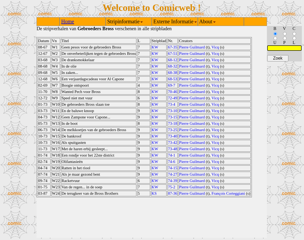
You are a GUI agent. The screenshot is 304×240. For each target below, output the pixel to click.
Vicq (215, 47)
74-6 (171, 161)
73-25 (172, 130)
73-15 (172, 117)
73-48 (172, 149)
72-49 (172, 98)
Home (67, 21)
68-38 (172, 72)
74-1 (171, 155)
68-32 (172, 66)
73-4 (171, 104)
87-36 (172, 193)
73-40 (172, 136)
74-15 (172, 168)
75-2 (171, 187)
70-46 (172, 92)
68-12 (172, 60)
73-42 (172, 142)
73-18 (172, 123)
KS (154, 193)
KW (154, 47)
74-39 (172, 181)
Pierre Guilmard (192, 47)
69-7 (171, 85)
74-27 (172, 174)
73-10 (172, 111)
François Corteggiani (228, 193)
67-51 (172, 53)
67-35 (172, 47)
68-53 (172, 79)
